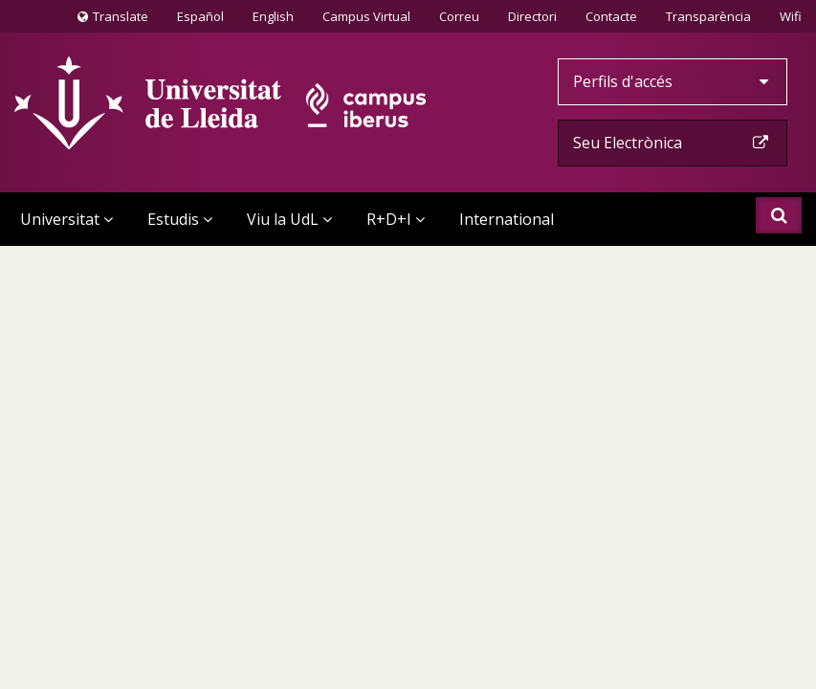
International (506, 219)
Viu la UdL (289, 219)
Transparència (708, 16)
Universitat (66, 219)
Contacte (610, 15)
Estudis (179, 219)
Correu (459, 16)
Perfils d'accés (672, 81)
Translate (112, 20)
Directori (532, 16)
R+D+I (395, 219)
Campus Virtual (366, 16)
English (273, 16)
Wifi (791, 16)
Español (200, 16)
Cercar (779, 215)
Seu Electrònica (672, 142)
